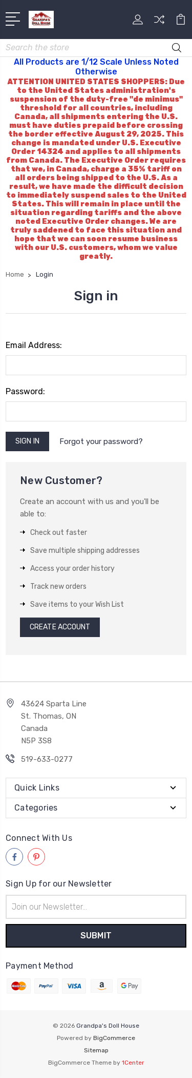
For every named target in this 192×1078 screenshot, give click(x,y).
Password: (25, 391)
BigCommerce (114, 1038)
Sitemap (96, 1050)
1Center (133, 1062)
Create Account (60, 627)
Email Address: (34, 345)
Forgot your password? (101, 441)
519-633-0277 (47, 759)
